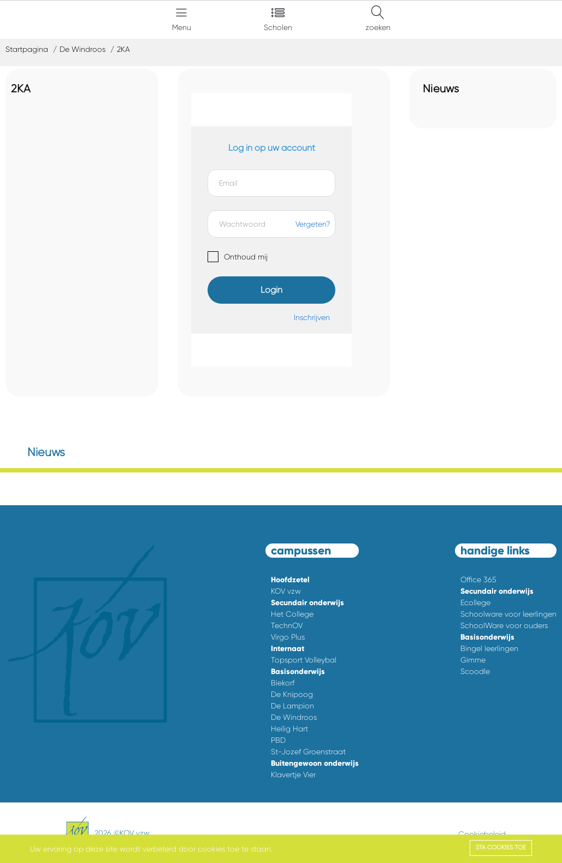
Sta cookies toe (501, 847)
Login (271, 290)
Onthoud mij (246, 256)
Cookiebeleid (482, 834)
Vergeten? (312, 224)
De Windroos (82, 49)
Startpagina (26, 49)
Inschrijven (312, 317)
